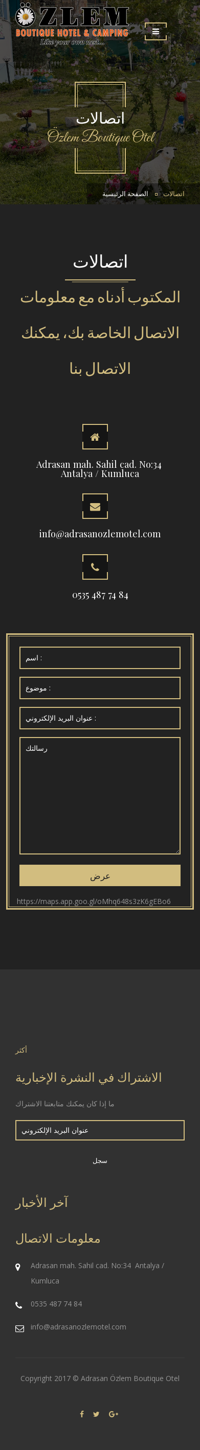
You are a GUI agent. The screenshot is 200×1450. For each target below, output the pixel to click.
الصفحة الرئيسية (125, 193)
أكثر (21, 1050)
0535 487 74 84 (100, 594)
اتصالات (174, 193)
